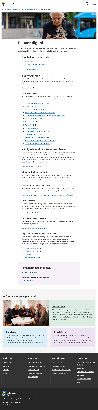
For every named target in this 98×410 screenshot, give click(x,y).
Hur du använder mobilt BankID (35, 116)
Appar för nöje (29, 125)
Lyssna (5, 373)
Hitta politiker (81, 375)
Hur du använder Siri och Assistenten (37, 131)
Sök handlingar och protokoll (85, 371)
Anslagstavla (80, 368)
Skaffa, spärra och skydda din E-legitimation (40, 112)
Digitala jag (11, 332)
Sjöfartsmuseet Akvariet (33, 257)
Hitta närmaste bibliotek (31, 69)
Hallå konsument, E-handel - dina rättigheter (40, 140)
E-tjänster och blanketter (84, 378)
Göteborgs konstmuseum (33, 248)
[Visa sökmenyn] (87, 3)
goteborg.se (5, 399)
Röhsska (28, 254)
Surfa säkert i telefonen (33, 134)
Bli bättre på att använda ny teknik (29, 9)
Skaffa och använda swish (34, 119)
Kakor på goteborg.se (58, 366)
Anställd (79, 382)
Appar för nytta (30, 122)
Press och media (33, 376)
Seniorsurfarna (28, 62)
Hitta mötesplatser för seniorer (32, 166)
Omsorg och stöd (11, 9)
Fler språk (6, 369)
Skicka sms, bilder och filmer (34, 109)
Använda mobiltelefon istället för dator (37, 103)
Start (3, 9)
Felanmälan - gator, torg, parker (37, 366)
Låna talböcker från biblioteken (32, 213)
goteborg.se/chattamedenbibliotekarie (34, 228)
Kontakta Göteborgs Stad (35, 362)
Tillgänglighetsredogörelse (60, 373)
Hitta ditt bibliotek (29, 272)
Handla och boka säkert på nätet (36, 137)
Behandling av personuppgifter (61, 369)
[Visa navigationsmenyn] (94, 3)
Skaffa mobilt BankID (58, 116)
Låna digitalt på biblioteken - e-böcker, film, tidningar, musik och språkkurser (47, 195)
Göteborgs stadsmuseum (33, 251)
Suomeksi (6, 366)
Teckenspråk (7, 362)
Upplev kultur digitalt (30, 67)
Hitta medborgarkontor (28, 280)
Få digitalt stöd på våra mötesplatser (35, 64)
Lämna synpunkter (33, 369)
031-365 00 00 (6, 404)
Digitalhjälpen (60, 332)
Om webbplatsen (57, 362)
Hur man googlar (30, 128)
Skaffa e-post (29, 106)
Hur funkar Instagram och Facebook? (37, 144)
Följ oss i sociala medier (35, 373)
